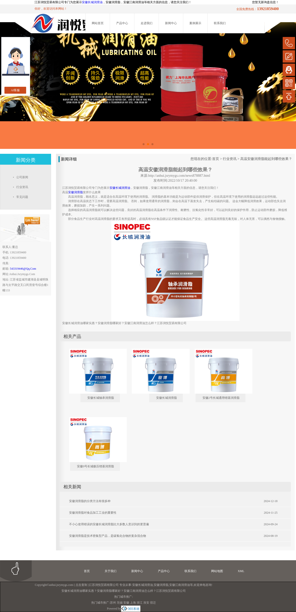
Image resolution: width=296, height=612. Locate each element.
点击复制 (81, 585)
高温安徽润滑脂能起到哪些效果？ (266, 159)
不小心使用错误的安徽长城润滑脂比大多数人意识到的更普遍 (109, 524)
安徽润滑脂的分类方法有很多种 (90, 501)
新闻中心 (171, 23)
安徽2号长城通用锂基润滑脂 (221, 398)
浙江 (140, 602)
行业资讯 (230, 159)
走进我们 (146, 23)
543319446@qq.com (23, 268)
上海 (133, 602)
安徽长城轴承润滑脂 (100, 398)
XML (241, 571)
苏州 (113, 602)
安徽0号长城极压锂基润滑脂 (95, 466)
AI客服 (15, 90)
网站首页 (98, 23)
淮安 (146, 602)
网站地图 (217, 571)
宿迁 (153, 602)
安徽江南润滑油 (179, 585)
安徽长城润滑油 (92, 2)
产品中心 (122, 23)
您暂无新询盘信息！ (265, 2)
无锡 (120, 602)
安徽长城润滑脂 (166, 398)
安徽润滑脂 (161, 585)
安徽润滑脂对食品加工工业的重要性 (92, 512)
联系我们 (220, 23)
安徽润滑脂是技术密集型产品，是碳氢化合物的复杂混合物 (107, 536)
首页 (215, 159)
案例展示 (195, 23)
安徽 (126, 602)
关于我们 (110, 571)
